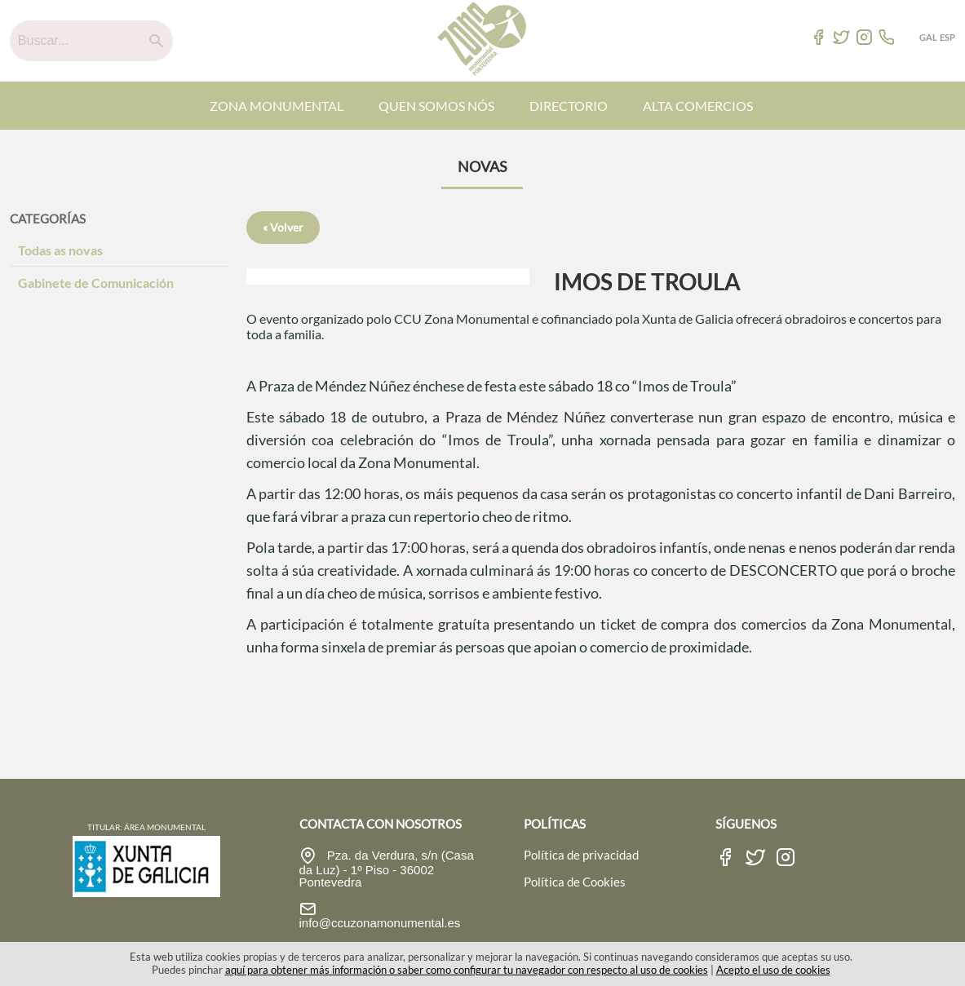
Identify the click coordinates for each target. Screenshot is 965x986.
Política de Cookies (575, 881)
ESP (947, 37)
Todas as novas (60, 250)
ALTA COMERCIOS (698, 105)
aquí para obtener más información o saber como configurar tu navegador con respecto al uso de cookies (466, 969)
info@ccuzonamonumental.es (380, 923)
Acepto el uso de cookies (773, 969)
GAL (928, 37)
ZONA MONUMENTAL (276, 105)
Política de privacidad (581, 854)
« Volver (283, 227)
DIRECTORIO (568, 105)
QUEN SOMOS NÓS (436, 105)
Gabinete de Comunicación (96, 282)
